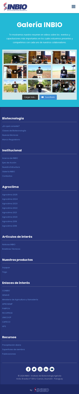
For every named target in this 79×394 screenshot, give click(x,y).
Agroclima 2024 (10, 199)
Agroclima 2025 (9, 195)
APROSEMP (7, 304)
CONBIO (6, 291)
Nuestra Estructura (11, 167)
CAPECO (6, 322)
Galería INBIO (8, 171)
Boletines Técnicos (11, 249)
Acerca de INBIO (10, 158)
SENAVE (5, 295)
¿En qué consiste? (11, 126)
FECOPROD (7, 313)
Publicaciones (9, 354)
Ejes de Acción (9, 162)
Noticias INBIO (8, 244)
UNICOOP (6, 317)
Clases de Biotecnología (14, 130)
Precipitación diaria (11, 345)
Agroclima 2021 (9, 212)
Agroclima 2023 (9, 203)
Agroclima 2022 (9, 208)
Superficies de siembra (13, 349)
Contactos (7, 176)
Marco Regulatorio (11, 139)
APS (4, 326)
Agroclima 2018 (9, 226)
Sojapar (6, 267)
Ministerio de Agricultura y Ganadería (20, 299)
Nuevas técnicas (10, 135)
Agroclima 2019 (9, 221)
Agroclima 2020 (9, 217)
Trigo (4, 272)
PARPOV (6, 308)
